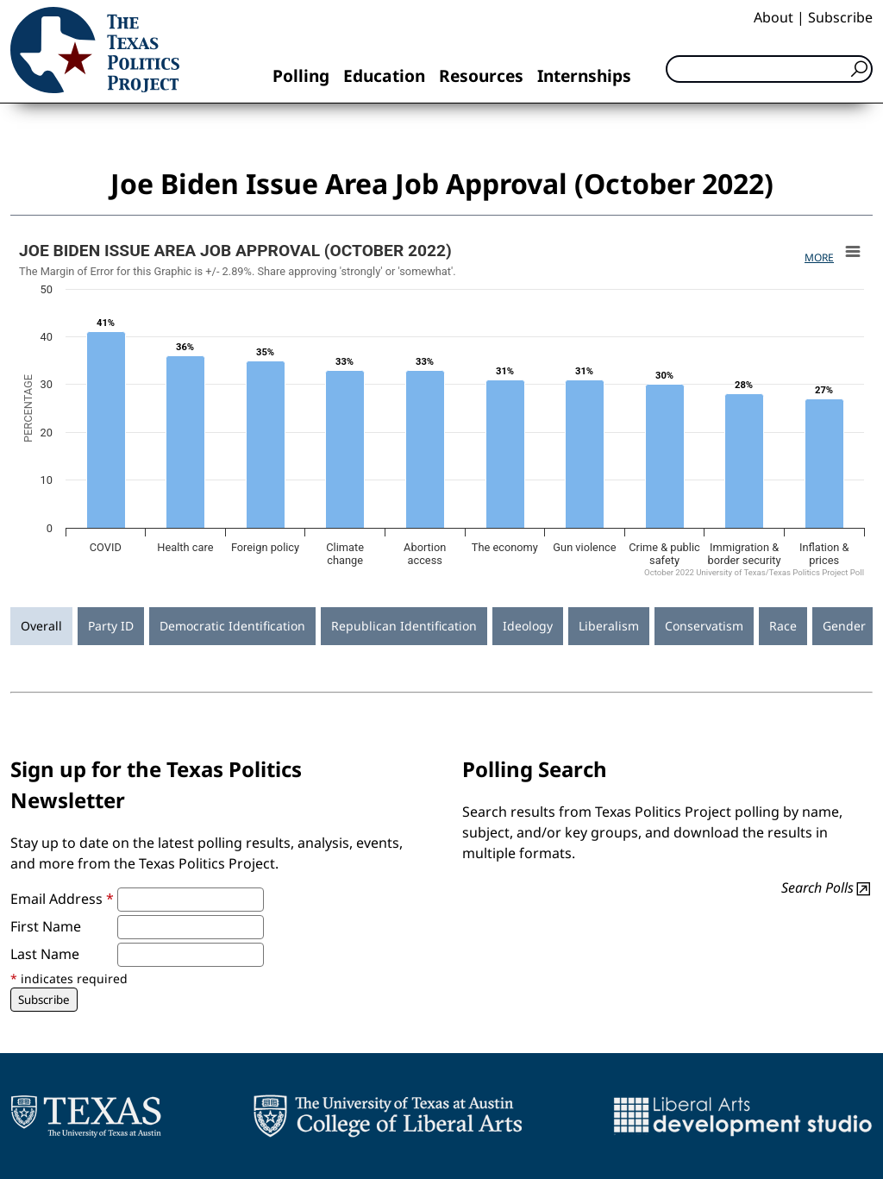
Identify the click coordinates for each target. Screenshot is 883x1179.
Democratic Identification (232, 626)
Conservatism (704, 626)
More (819, 257)
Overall (41, 626)
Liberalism (609, 626)
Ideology (528, 626)
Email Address (62, 898)
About (773, 17)
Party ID (111, 626)
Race (783, 626)
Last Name (44, 953)
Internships (584, 75)
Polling (300, 75)
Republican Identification (404, 626)
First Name (45, 926)
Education (384, 75)
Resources (481, 75)
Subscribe (840, 17)
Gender (844, 626)
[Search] (769, 69)
